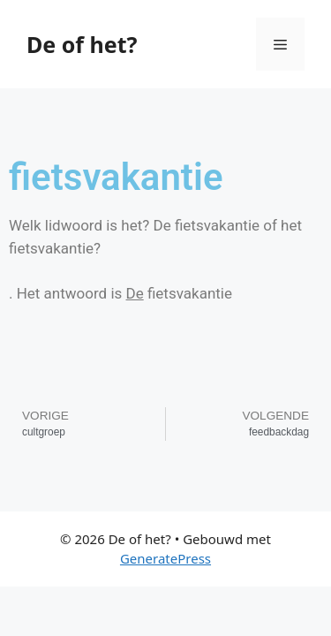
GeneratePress (165, 558)
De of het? (81, 44)
